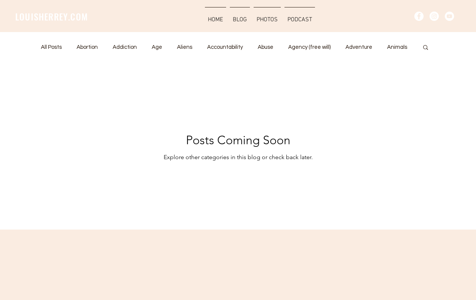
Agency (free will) (309, 47)
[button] (425, 48)
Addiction (125, 47)
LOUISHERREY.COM (51, 16)
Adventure (358, 47)
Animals (397, 47)
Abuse (265, 47)
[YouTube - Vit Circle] (449, 16)
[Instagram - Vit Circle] (434, 16)
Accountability (225, 47)
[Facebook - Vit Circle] (419, 16)
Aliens (184, 47)
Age (157, 47)
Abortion (87, 47)
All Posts (51, 47)
